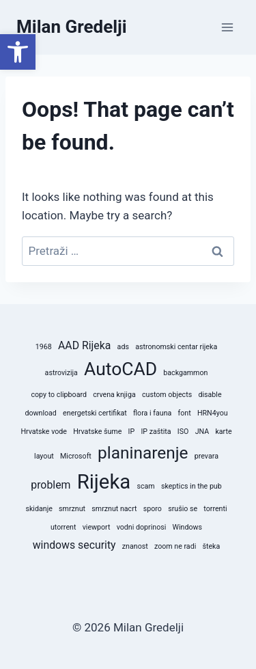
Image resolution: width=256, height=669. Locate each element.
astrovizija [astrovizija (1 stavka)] (61, 372)
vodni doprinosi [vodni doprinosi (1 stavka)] (142, 527)
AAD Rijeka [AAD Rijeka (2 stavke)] (84, 345)
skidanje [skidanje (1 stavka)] (38, 508)
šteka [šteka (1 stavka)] (211, 546)
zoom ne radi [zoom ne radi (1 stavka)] (175, 546)
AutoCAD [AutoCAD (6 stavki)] (120, 368)
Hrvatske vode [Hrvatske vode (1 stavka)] (43, 431)
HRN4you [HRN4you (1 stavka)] (212, 413)
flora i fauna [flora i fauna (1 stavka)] (152, 413)
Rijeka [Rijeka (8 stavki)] (104, 481)
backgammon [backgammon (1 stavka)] (185, 372)
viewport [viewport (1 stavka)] (97, 527)
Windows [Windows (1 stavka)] (188, 527)
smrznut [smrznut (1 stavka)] (72, 508)
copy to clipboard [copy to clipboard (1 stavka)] (59, 394)
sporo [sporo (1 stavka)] (152, 508)
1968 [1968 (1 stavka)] (43, 346)
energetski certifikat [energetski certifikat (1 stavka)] (95, 413)
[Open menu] (227, 27)
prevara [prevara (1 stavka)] (206, 456)
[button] (17, 52)
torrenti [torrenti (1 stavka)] (215, 508)
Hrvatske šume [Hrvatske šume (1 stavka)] (97, 431)
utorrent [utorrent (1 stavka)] (63, 527)
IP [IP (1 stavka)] (131, 431)
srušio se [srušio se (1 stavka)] (182, 508)
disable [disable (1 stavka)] (209, 394)
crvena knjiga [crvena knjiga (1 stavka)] (114, 394)
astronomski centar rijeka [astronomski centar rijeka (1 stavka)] (176, 346)
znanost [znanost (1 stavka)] (135, 546)
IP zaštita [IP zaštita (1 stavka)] (156, 431)
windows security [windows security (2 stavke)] (74, 544)
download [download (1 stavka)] (40, 413)
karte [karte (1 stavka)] (223, 431)
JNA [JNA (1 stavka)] (202, 431)
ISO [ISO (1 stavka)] (183, 431)
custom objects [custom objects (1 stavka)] (167, 394)
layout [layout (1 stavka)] (44, 456)
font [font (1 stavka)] (184, 413)
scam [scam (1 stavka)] (145, 486)
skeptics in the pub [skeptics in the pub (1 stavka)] (191, 486)
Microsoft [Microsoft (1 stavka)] (75, 456)
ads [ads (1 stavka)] (123, 346)
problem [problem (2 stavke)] (50, 484)
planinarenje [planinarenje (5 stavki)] (143, 453)
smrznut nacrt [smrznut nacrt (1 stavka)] (114, 508)
